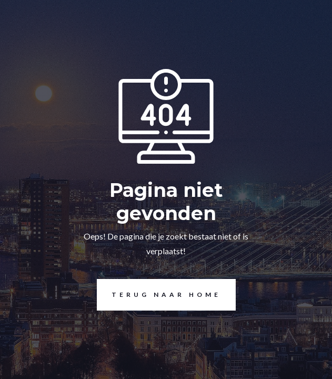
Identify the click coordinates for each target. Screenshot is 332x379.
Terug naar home (159, 295)
